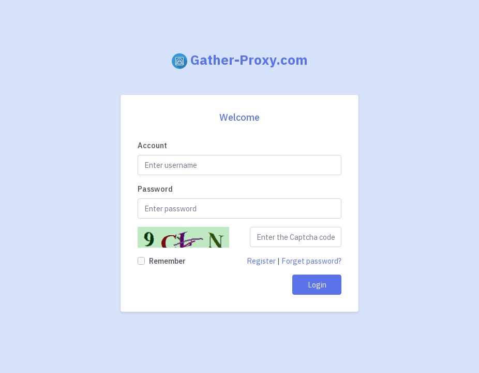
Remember (167, 261)
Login (317, 285)
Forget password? (311, 261)
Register (261, 261)
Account (152, 145)
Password (155, 189)
